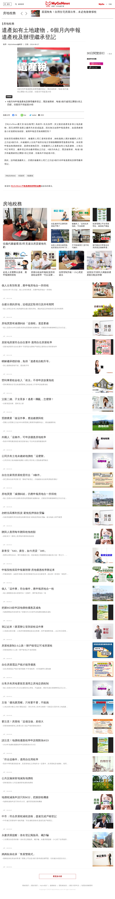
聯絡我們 (25, 885)
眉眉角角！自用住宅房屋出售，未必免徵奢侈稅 (69, 11)
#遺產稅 (30, 176)
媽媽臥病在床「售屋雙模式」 (19, 854)
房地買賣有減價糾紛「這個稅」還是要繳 (25, 323)
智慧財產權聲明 (87, 885)
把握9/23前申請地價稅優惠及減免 (21, 607)
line (23, 115)
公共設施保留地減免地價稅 (17, 778)
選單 (8, 4)
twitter (32, 115)
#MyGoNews (11, 176)
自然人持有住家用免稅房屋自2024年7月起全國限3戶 (60, 247)
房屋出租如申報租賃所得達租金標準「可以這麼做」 (43, 275)
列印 (40, 115)
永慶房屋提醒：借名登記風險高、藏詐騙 (25, 835)
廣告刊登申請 (74, 885)
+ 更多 (109, 54)
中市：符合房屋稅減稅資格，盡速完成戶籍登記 (29, 816)
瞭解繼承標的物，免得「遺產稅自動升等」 (26, 361)
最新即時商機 (91, 59)
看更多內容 (57, 876)
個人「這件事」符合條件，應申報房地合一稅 (28, 588)
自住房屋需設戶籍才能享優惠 (19, 664)
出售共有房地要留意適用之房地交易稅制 (25, 683)
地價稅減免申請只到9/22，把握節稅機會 (25, 797)
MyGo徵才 (44, 885)
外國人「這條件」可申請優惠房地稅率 (24, 437)
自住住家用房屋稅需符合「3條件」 (22, 475)
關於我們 (34, 885)
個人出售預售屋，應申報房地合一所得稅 (25, 285)
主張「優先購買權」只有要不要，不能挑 (25, 702)
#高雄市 (21, 176)
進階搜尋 (21, 4)
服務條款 (53, 885)
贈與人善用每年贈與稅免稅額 (19, 531)
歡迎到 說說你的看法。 (29, 186)
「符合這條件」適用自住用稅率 (20, 759)
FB (14, 115)
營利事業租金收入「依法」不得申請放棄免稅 (28, 380)
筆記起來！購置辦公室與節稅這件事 (22, 626)
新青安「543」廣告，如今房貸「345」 (24, 550)
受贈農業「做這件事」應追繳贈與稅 (22, 418)
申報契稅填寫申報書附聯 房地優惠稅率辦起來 (28, 569)
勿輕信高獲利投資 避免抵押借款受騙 (23, 512)
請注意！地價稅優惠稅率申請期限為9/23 (25, 740)
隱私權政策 (63, 885)
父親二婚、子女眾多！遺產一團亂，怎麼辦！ (28, 399)
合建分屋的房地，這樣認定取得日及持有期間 (28, 304)
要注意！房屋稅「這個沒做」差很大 (22, 721)
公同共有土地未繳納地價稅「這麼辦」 (24, 456)
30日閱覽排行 (96, 53)
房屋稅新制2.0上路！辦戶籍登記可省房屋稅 (27, 645)
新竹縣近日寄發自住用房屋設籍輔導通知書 (101, 247)
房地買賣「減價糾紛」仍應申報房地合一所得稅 (29, 493)
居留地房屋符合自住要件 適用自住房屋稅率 (27, 342)
